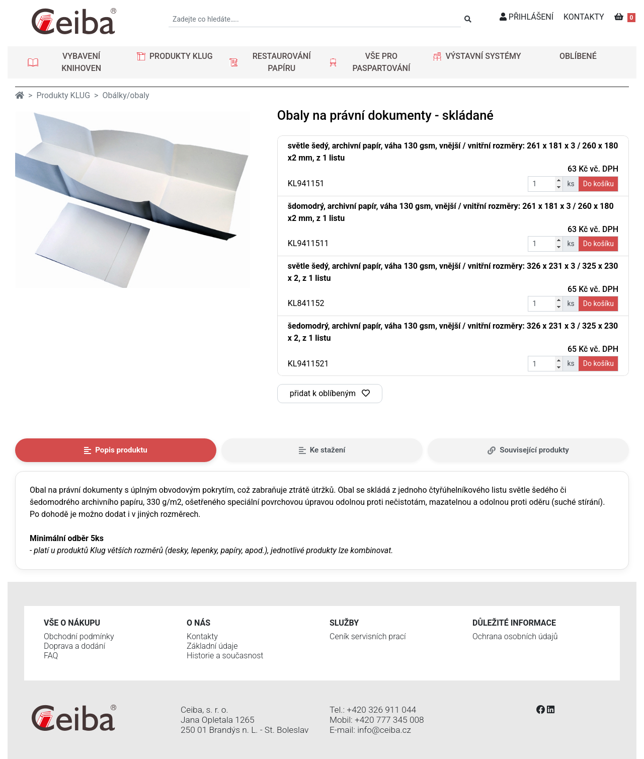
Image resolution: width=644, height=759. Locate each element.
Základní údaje (212, 646)
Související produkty (528, 449)
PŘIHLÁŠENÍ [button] (526, 17)
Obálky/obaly (125, 95)
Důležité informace (514, 623)
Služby (344, 623)
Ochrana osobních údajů (515, 636)
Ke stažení (322, 449)
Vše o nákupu (72, 623)
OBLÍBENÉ (578, 56)
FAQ (51, 655)
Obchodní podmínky (79, 636)
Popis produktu (115, 449)
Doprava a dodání (74, 646)
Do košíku (598, 184)
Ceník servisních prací (368, 636)
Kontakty (202, 636)
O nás (198, 623)
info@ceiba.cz (384, 730)
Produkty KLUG (63, 95)
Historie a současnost (225, 655)
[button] (74, 62)
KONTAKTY (584, 17)
